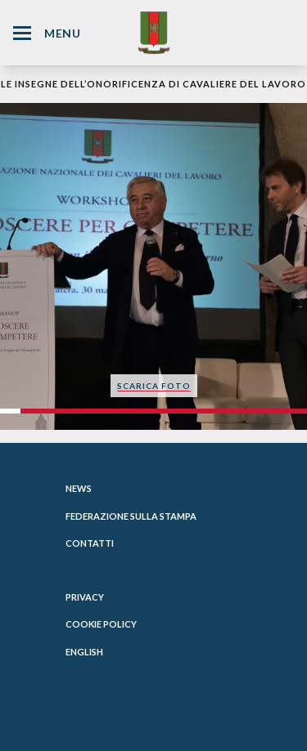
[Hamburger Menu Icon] (22, 33)
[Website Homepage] (153, 32)
